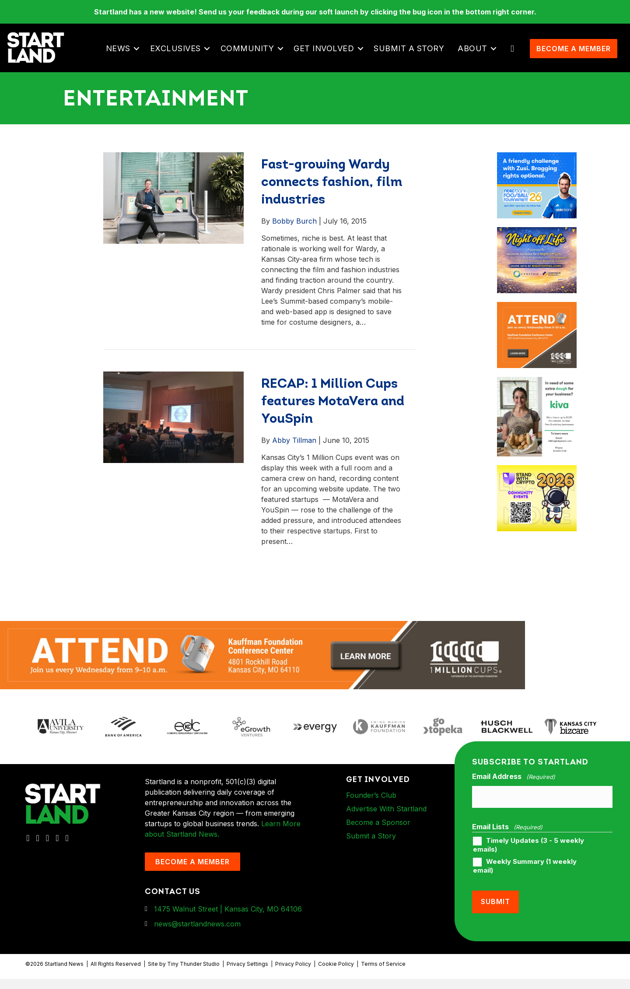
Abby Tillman (294, 459)
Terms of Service (383, 974)
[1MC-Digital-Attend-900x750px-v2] (536, 326)
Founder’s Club (371, 814)
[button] (141, 58)
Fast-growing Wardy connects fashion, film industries (331, 201)
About (477, 58)
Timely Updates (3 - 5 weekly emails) (528, 859)
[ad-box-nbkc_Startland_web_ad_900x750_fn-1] (536, 176)
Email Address (513, 795)
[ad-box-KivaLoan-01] (536, 400)
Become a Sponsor (378, 841)
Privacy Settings (247, 974)
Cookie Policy (336, 974)
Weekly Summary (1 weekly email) (525, 880)
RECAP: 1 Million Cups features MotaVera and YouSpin (332, 420)
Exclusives (179, 58)
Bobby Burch (294, 239)
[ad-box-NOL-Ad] (536, 251)
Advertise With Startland (386, 827)
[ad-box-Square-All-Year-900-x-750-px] (536, 489)
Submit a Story (413, 58)
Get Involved (328, 58)
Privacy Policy (293, 974)
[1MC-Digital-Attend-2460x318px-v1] (262, 673)
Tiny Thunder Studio (193, 974)
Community (252, 58)
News (122, 58)
